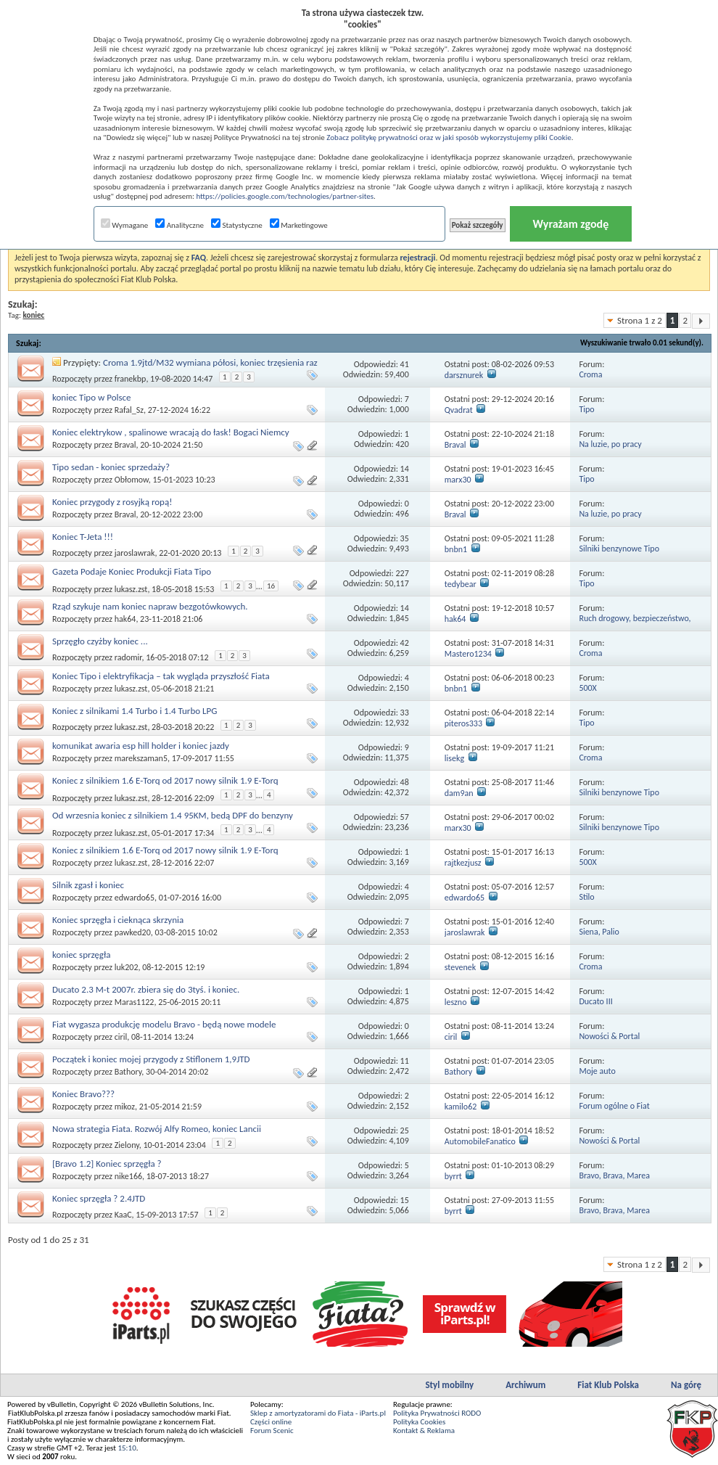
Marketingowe (299, 225)
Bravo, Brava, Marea (614, 1175)
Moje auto (597, 1071)
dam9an (459, 793)
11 (404, 1061)
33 (404, 712)
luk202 (127, 967)
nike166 (128, 1176)
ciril (121, 1037)
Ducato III (595, 1001)
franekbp (131, 379)
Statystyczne (237, 225)
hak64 (125, 619)
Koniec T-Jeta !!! (82, 536)
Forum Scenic (272, 1430)
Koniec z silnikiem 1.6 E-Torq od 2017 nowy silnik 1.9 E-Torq (165, 780)
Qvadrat (459, 410)
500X (587, 688)
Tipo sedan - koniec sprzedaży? (111, 466)
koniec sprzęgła (81, 954)
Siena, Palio (599, 932)
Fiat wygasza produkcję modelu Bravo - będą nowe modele (164, 1024)
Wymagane (125, 225)
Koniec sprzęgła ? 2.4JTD (98, 1198)
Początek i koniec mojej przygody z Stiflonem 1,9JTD (151, 1059)
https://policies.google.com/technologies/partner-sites (285, 196)
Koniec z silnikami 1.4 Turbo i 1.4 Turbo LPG (134, 710)
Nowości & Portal (609, 1036)
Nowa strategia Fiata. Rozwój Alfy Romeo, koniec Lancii (156, 1128)
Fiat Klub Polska (608, 1384)
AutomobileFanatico (480, 1141)
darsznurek (464, 375)
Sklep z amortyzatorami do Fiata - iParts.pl (318, 1413)
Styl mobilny (449, 1384)
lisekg (454, 758)
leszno (456, 1002)
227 (402, 573)
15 (404, 1200)
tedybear (460, 584)
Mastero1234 (468, 654)
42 (404, 643)
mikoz (125, 1106)
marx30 (458, 480)
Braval (125, 445)
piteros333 (463, 723)
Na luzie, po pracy (610, 444)
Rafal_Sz (129, 410)
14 (404, 469)
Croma (590, 374)
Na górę (686, 1384)
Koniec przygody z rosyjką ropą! (112, 501)
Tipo (586, 409)
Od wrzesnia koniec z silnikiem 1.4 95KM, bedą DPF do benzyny (172, 815)
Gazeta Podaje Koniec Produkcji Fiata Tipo (131, 571)
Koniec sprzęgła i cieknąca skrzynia (117, 919)
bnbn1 (456, 549)
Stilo (586, 897)
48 (404, 782)
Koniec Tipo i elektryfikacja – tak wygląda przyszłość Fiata (161, 675)
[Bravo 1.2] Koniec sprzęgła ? (107, 1163)
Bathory (128, 1072)
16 (271, 586)
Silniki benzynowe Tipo (619, 548)
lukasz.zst (131, 589)
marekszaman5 (141, 758)
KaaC (123, 1215)
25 (404, 1130)
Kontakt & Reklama (424, 1430)
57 (404, 817)
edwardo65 (134, 897)
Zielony (127, 1145)
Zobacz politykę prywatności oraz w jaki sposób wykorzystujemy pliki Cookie (448, 137)
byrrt (453, 1176)
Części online (271, 1422)
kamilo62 (461, 1106)
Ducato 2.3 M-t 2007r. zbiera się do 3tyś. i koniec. (145, 989)
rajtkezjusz (463, 863)
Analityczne (179, 225)
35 (404, 538)
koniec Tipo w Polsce (91, 397)
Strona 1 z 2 (639, 320)
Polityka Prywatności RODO (437, 1413)
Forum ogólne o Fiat (614, 1106)
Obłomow (132, 480)
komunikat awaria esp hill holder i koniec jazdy (140, 745)
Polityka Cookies (419, 1422)
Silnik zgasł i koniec (88, 884)
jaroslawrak (135, 553)
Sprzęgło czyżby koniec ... (100, 641)
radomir (128, 657)
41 (404, 364)
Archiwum (525, 1384)
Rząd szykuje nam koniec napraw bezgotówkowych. (150, 606)
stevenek (460, 967)
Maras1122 (134, 1002)
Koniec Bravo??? (83, 1093)
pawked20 (133, 932)
